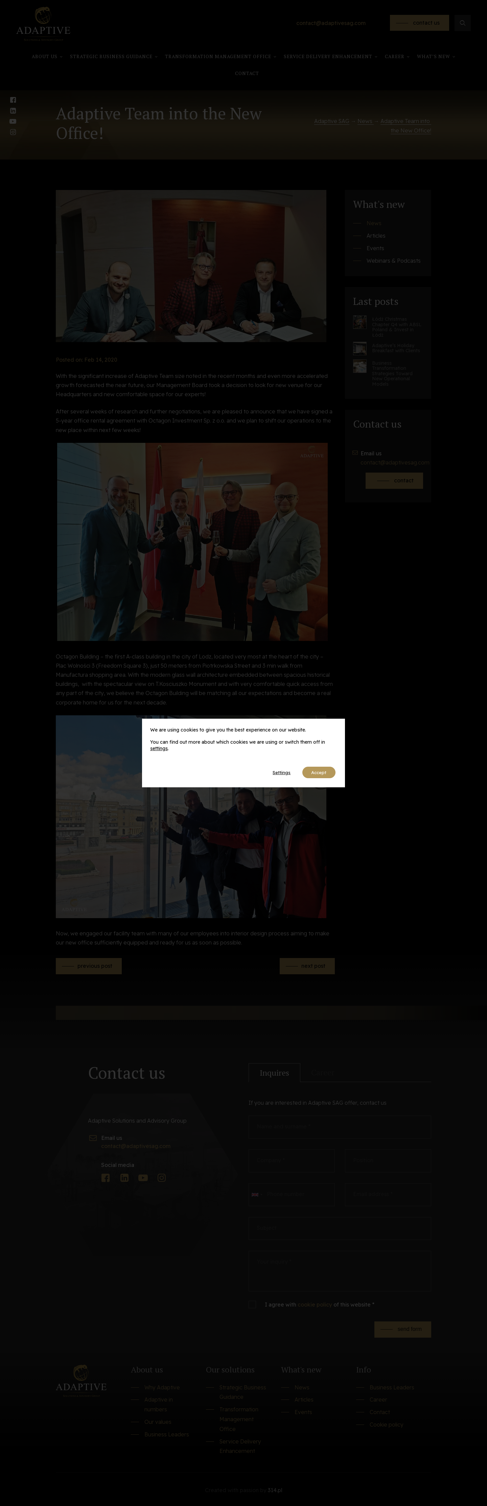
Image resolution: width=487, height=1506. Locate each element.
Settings (277, 772)
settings (159, 748)
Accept (317, 772)
